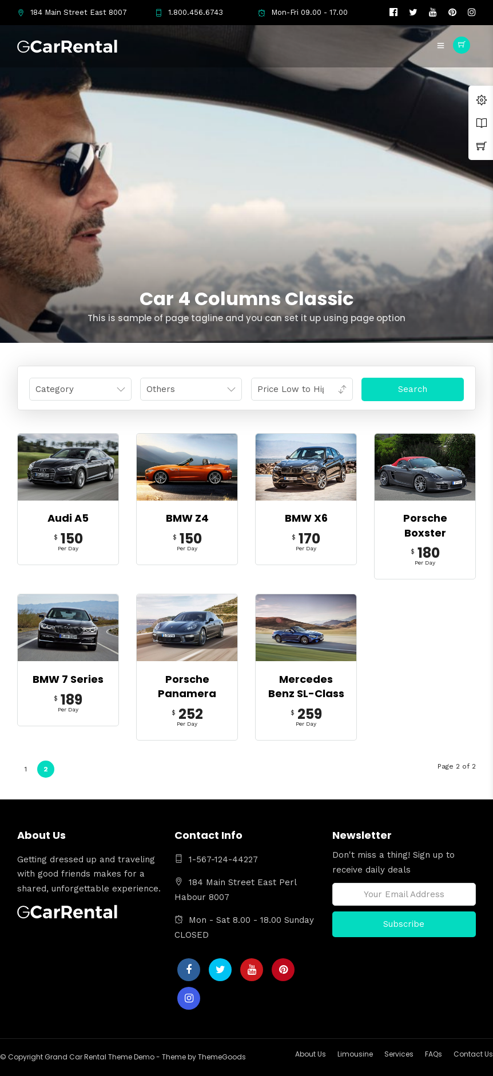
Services (399, 1054)
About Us (310, 1054)
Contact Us (473, 1054)
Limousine (355, 1054)
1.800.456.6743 (189, 12)
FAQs (433, 1054)
